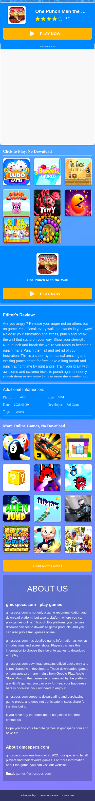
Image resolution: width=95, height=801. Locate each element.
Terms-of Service (49, 795)
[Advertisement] (47, 96)
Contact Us (68, 795)
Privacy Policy (28, 795)
